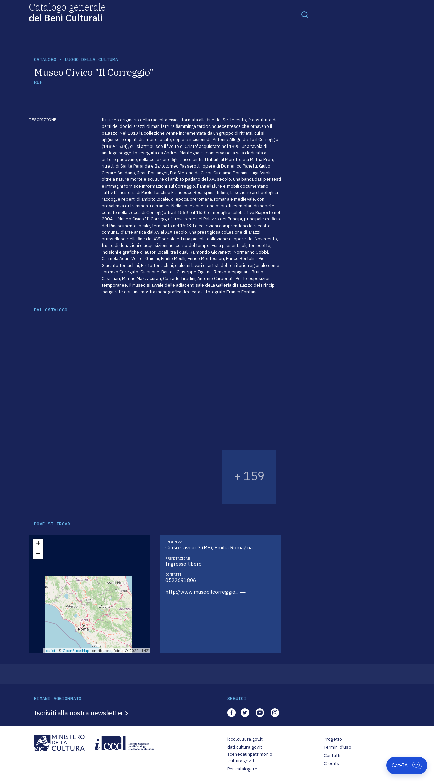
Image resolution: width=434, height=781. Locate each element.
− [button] (38, 554)
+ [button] (38, 544)
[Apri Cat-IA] (406, 765)
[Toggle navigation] (305, 14)
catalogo (45, 59)
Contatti (332, 755)
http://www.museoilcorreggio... (201, 592)
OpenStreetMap (76, 650)
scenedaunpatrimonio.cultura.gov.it (249, 757)
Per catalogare (242, 769)
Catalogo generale (67, 12)
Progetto (333, 739)
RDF (38, 82)
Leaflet (49, 650)
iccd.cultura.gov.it (245, 739)
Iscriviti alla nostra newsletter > (81, 713)
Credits (331, 763)
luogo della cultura (91, 59)
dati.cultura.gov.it (244, 747)
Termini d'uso (337, 747)
